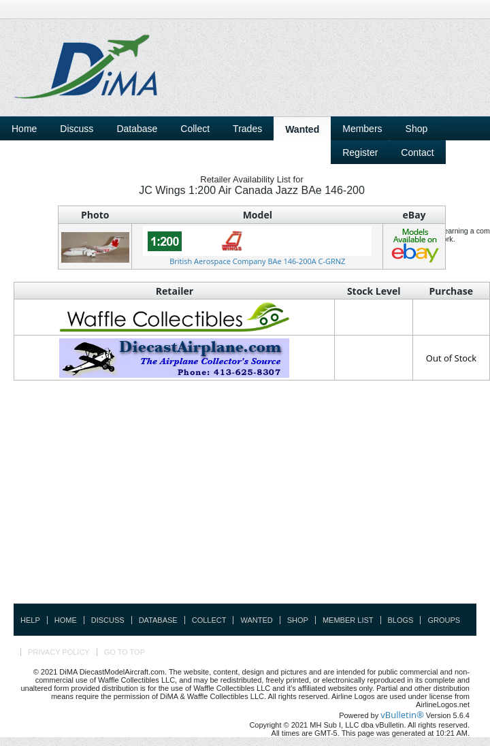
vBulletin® (401, 715)
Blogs (401, 620)
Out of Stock (451, 358)
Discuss (76, 128)
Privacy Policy (59, 652)
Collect (209, 620)
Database (158, 620)
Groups (443, 620)
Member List (348, 620)
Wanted (256, 620)
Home (24, 128)
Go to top (124, 652)
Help (30, 620)
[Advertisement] (347, 131)
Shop (297, 620)
